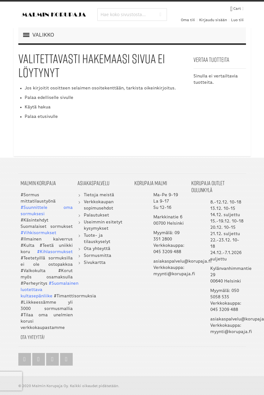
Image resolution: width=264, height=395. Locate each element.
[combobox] (132, 14)
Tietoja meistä (99, 195)
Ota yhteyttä (97, 248)
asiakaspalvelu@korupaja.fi (182, 261)
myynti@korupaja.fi (174, 274)
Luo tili (237, 20)
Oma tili (188, 20)
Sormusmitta (97, 255)
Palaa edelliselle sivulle (49, 97)
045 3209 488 (167, 252)
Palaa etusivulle (41, 116)
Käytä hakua (38, 107)
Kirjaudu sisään (213, 20)
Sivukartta (95, 262)
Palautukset (96, 215)
